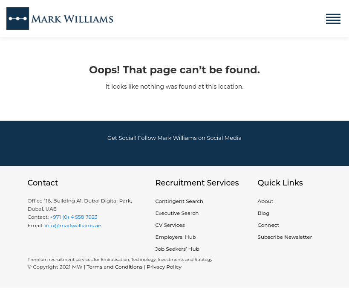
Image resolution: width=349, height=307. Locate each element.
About (266, 201)
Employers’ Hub (176, 237)
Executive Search (177, 213)
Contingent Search (180, 201)
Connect (269, 225)
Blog (264, 213)
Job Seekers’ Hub (177, 249)
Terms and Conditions (114, 267)
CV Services (170, 225)
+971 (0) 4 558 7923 (73, 217)
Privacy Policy (164, 267)
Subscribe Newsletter (285, 237)
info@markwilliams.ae (72, 225)
